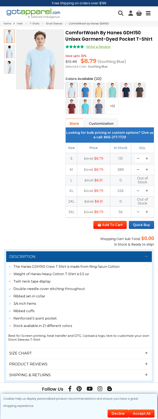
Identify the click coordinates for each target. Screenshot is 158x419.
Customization (101, 124)
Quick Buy (141, 225)
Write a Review (98, 47)
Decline (118, 414)
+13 (112, 106)
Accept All (141, 414)
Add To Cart (110, 225)
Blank (74, 124)
